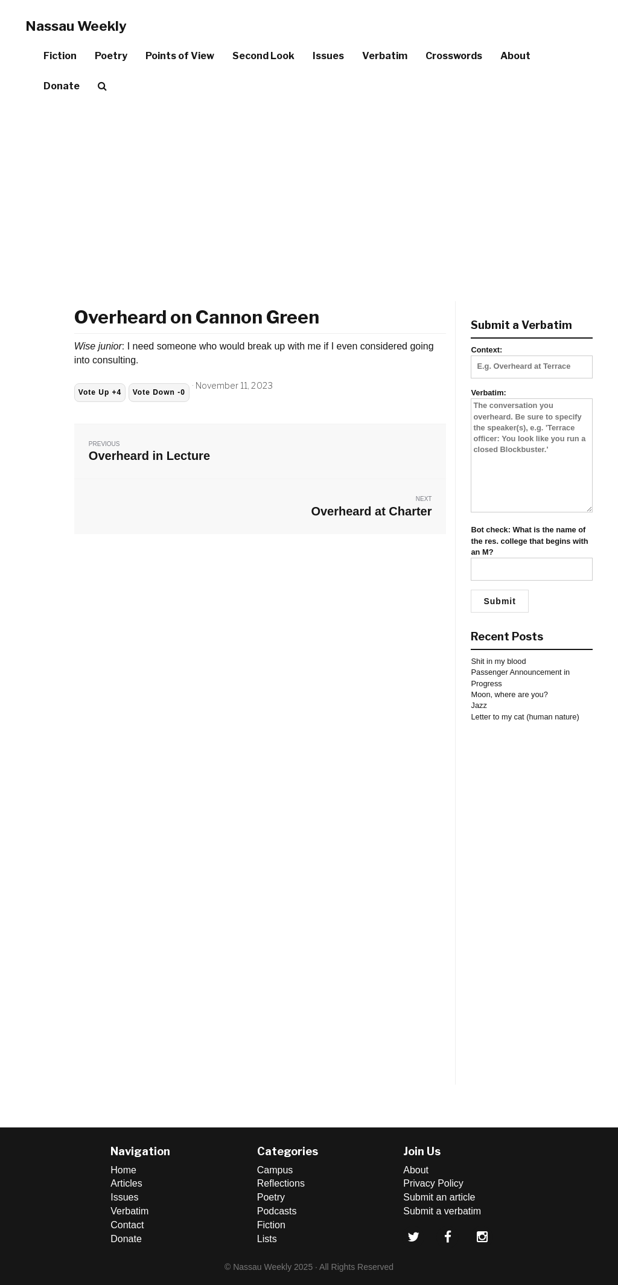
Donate (61, 86)
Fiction (60, 56)
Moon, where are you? (509, 694)
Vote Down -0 (159, 392)
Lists (267, 1239)
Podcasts (277, 1211)
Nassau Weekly (76, 26)
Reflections (281, 1183)
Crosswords (453, 56)
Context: (532, 358)
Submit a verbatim (442, 1211)
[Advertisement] (309, 192)
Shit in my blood (498, 661)
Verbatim (384, 56)
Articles (126, 1183)
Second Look (263, 56)
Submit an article (439, 1197)
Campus (275, 1170)
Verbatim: (532, 451)
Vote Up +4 (99, 392)
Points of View (179, 56)
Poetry (111, 56)
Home (123, 1170)
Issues (328, 56)
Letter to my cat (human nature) (525, 716)
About (515, 56)
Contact (127, 1225)
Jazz (478, 705)
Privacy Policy (433, 1183)
